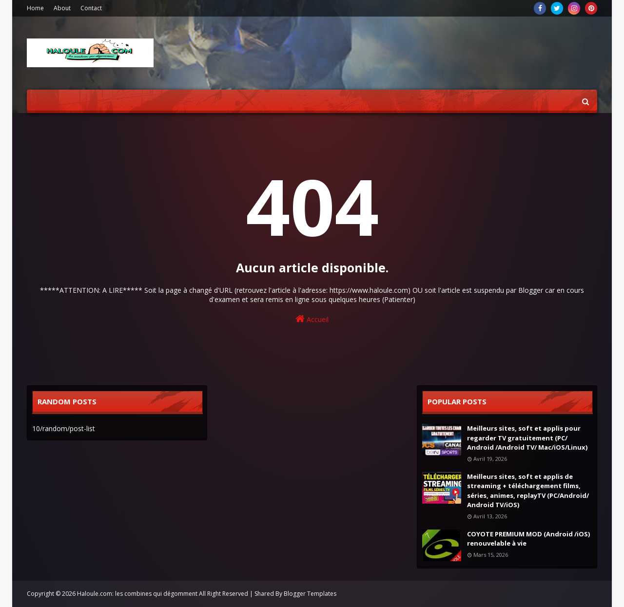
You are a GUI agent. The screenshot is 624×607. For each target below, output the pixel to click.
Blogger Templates (310, 593)
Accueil (312, 319)
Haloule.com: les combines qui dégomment (137, 593)
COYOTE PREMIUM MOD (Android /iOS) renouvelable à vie (528, 539)
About (62, 8)
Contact (91, 8)
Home (35, 8)
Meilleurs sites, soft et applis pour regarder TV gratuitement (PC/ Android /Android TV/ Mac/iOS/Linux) (527, 438)
